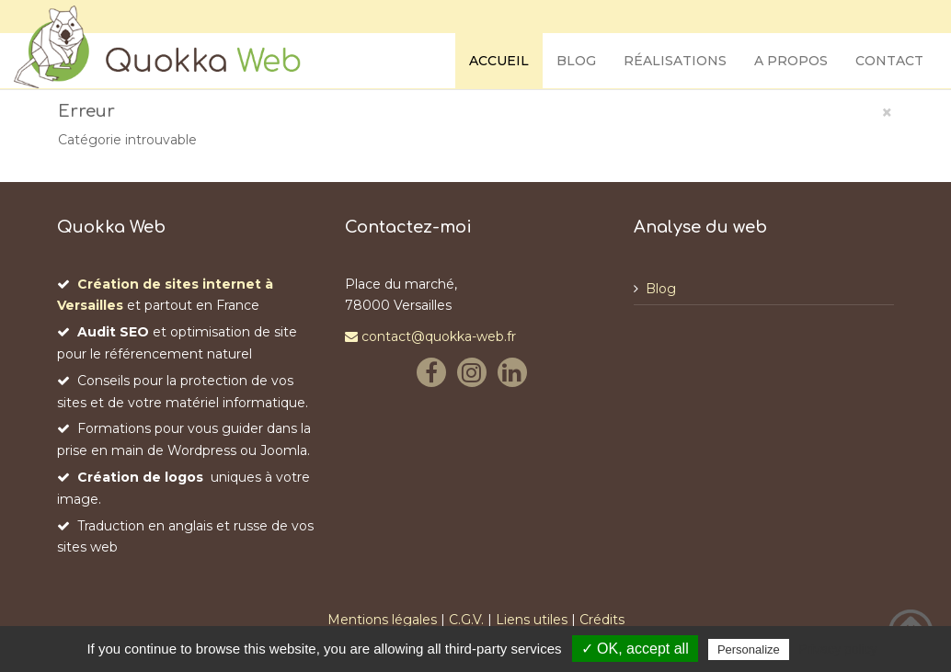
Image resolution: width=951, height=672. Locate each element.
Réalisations (675, 60)
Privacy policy (837, 649)
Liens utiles (531, 619)
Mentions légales (382, 619)
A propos (791, 60)
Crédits (601, 619)
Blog (576, 60)
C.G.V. (466, 619)
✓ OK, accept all (635, 648)
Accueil (499, 60)
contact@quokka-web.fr (430, 336)
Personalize (748, 649)
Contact (889, 60)
